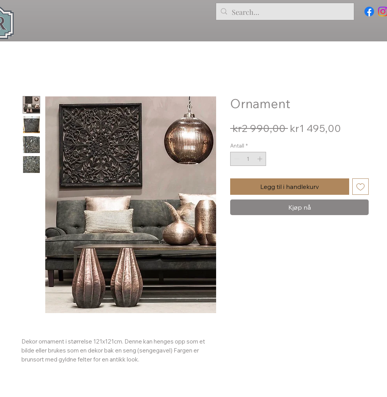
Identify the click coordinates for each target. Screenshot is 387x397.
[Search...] (284, 12)
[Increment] (260, 159)
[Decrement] (236, 159)
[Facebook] (369, 11)
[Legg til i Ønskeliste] (360, 186)
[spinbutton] (248, 159)
